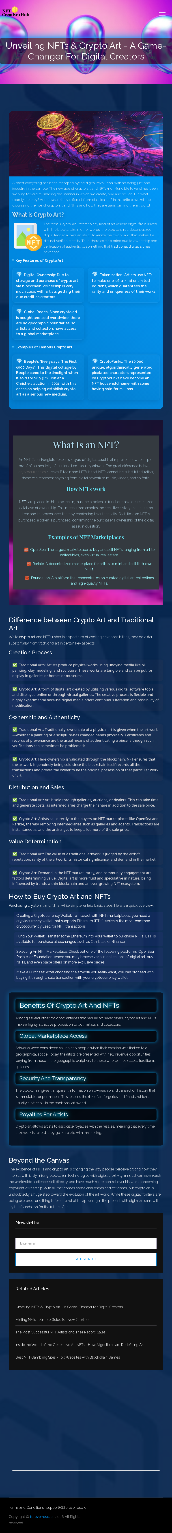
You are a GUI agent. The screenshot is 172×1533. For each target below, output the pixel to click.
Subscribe (86, 1259)
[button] (161, 13)
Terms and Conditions (26, 1507)
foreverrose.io (41, 1517)
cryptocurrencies (32, 472)
